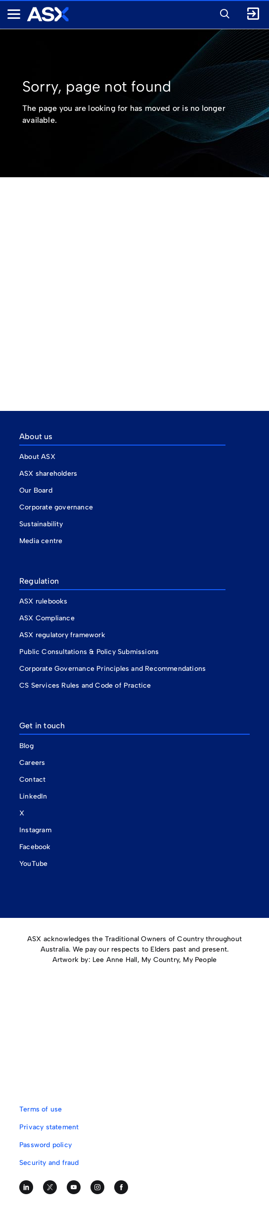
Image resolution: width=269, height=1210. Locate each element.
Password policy (45, 1145)
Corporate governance (56, 507)
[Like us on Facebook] (121, 1187)
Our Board (35, 490)
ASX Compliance (47, 618)
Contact (32, 779)
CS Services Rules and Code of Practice (85, 685)
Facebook (35, 847)
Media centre (40, 541)
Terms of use (40, 1109)
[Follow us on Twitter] (50, 1187)
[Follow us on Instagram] (97, 1187)
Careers (32, 762)
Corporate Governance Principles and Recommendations (112, 668)
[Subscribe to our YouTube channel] (74, 1187)
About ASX (37, 457)
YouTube (33, 863)
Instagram (35, 830)
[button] (222, 12)
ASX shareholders (49, 473)
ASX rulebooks (43, 601)
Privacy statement (49, 1127)
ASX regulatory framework (62, 635)
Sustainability (41, 524)
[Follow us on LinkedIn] (26, 1187)
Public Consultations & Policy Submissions (89, 652)
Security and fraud (49, 1163)
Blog (26, 746)
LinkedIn (33, 796)
